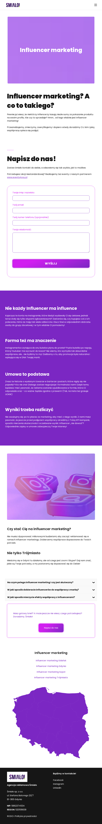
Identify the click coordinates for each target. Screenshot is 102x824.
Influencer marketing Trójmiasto (51, 677)
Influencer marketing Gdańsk (51, 660)
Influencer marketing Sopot (51, 671)
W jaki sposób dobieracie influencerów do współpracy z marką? (43, 589)
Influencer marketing (51, 653)
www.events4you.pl (17, 177)
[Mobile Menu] (95, 4)
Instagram (58, 784)
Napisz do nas (51, 627)
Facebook (58, 780)
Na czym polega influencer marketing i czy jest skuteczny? (40, 582)
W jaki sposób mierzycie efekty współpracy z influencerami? (41, 597)
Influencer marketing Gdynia (51, 666)
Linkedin (57, 787)
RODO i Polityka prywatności (22, 816)
